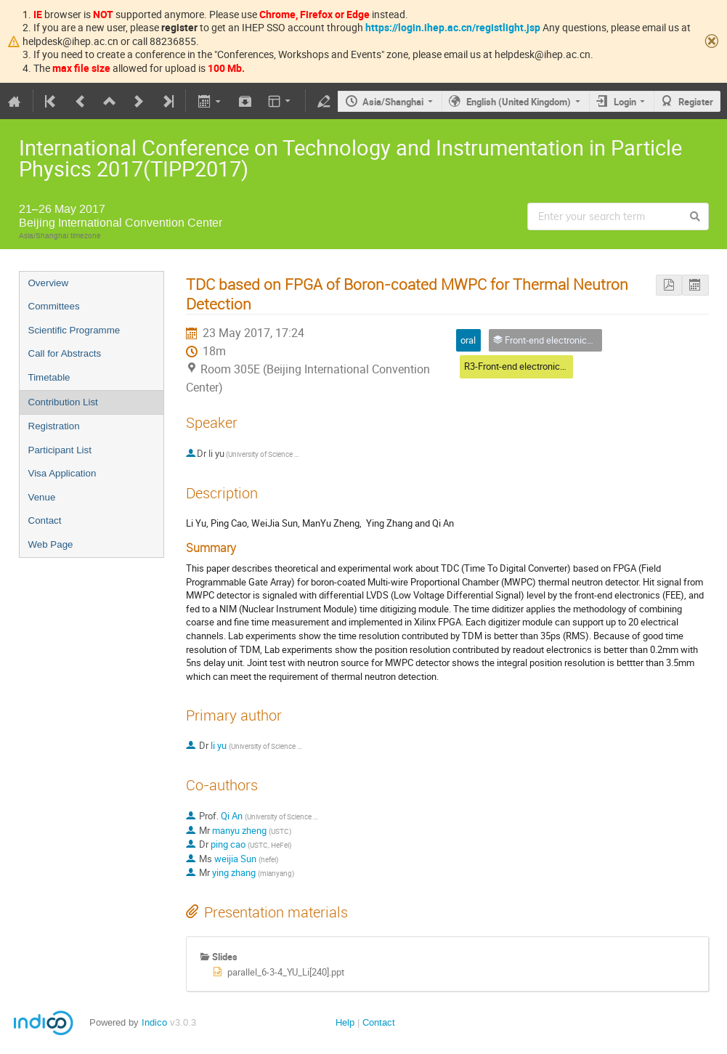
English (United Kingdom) (518, 101)
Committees (54, 306)
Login (625, 101)
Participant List (60, 450)
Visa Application (62, 473)
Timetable (49, 377)
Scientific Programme (74, 330)
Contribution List (63, 402)
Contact (45, 520)
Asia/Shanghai (392, 101)
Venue (42, 497)
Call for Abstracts (65, 353)
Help (345, 1022)
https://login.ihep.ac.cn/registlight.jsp (452, 27)
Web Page (50, 544)
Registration (54, 426)
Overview (48, 282)
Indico (154, 1022)
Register (695, 101)
